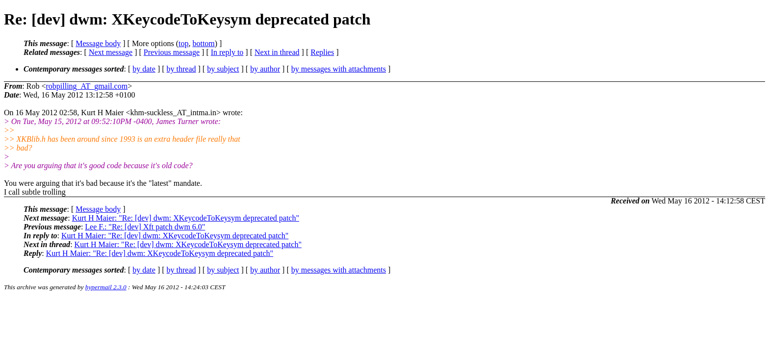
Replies (322, 52)
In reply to (227, 52)
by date (143, 69)
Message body (98, 43)
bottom (203, 43)
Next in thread (277, 52)
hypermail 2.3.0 (106, 287)
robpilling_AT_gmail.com (87, 86)
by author (265, 69)
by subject (223, 69)
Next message (110, 52)
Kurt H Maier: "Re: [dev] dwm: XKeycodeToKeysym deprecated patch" (185, 218)
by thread (181, 69)
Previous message (172, 52)
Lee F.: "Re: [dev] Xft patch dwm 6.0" (145, 227)
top (183, 43)
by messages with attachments (338, 69)
